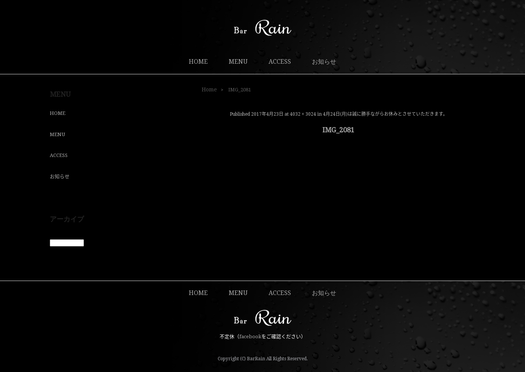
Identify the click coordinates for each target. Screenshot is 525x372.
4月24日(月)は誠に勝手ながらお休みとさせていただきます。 (385, 114)
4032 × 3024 (303, 114)
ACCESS (280, 61)
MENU (238, 61)
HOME (198, 61)
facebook (250, 336)
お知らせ (324, 61)
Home (209, 89)
